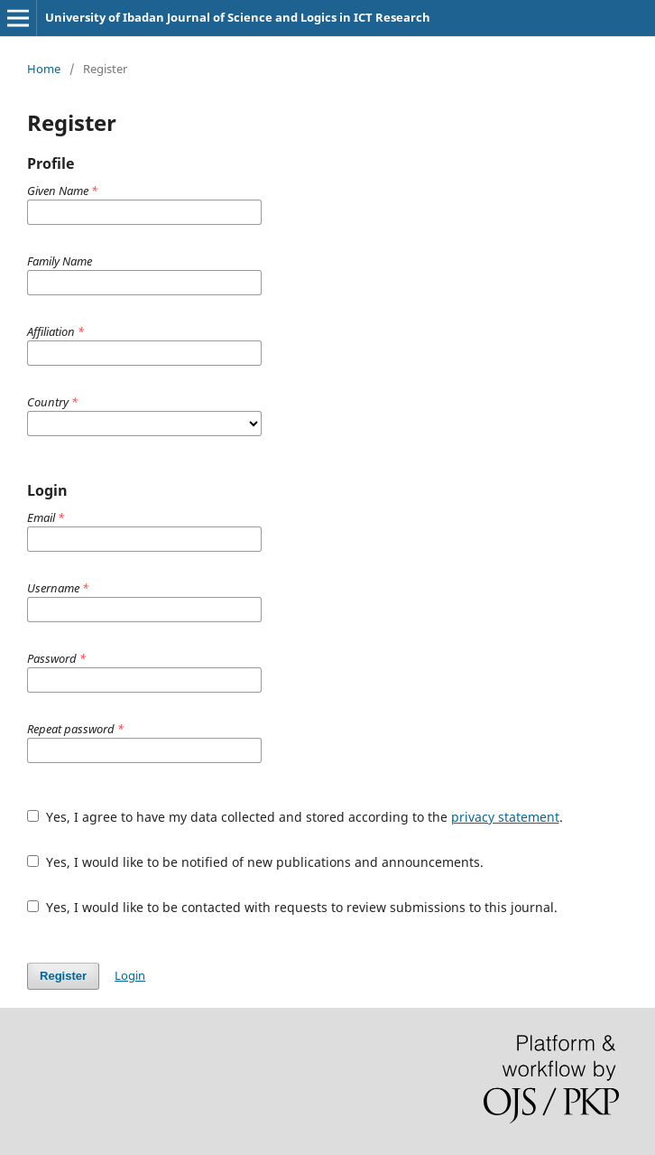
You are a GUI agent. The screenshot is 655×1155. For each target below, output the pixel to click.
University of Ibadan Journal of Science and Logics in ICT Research (237, 17)
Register (63, 976)
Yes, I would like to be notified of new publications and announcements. (255, 862)
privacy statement (505, 816)
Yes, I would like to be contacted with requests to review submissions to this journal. (292, 907)
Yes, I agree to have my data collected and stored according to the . (295, 816)
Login (130, 975)
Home (43, 69)
